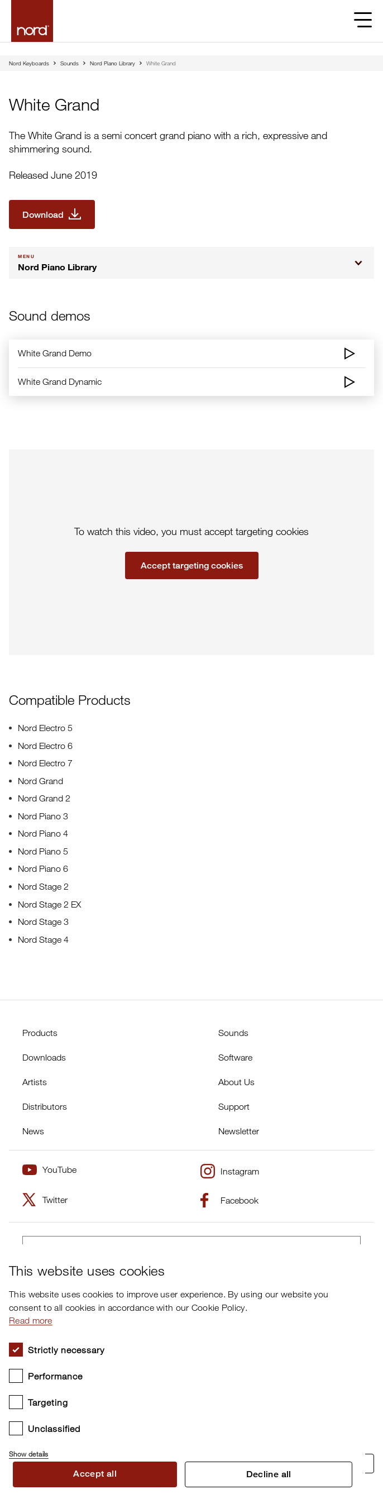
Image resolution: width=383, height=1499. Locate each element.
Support (234, 1106)
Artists (34, 1082)
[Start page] (32, 21)
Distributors (44, 1106)
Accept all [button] (95, 1473)
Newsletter (238, 1131)
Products (40, 1033)
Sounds (69, 63)
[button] (182, 1449)
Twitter (45, 1199)
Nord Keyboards (29, 63)
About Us (236, 1082)
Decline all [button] (268, 1474)
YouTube (49, 1169)
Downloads (44, 1057)
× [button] (352, 1256)
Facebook (229, 1200)
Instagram (229, 1171)
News (33, 1131)
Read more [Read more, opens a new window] (30, 1320)
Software (235, 1057)
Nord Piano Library (112, 63)
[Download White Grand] (52, 214)
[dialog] (182, 1371)
